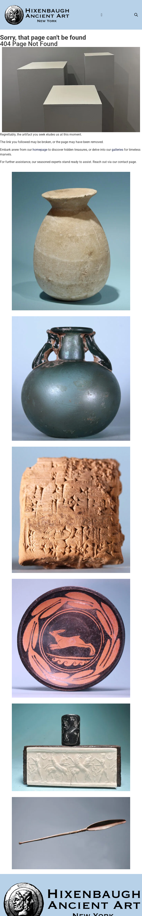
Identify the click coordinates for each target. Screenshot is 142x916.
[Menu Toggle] (101, 15)
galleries (117, 150)
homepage (40, 150)
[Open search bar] (136, 15)
